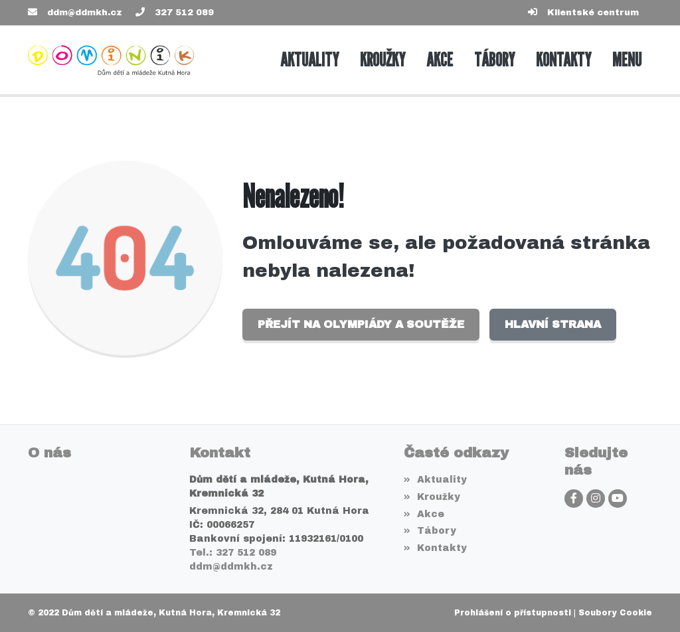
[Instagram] (595, 498)
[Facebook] (573, 498)
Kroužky (432, 497)
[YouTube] (617, 498)
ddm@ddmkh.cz (84, 12)
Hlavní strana (553, 324)
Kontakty (435, 548)
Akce (424, 514)
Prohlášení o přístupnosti (512, 612)
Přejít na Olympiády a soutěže (361, 324)
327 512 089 (184, 12)
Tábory (430, 531)
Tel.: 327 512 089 (232, 553)
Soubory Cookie (615, 612)
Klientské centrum (593, 12)
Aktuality (435, 480)
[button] (627, 60)
